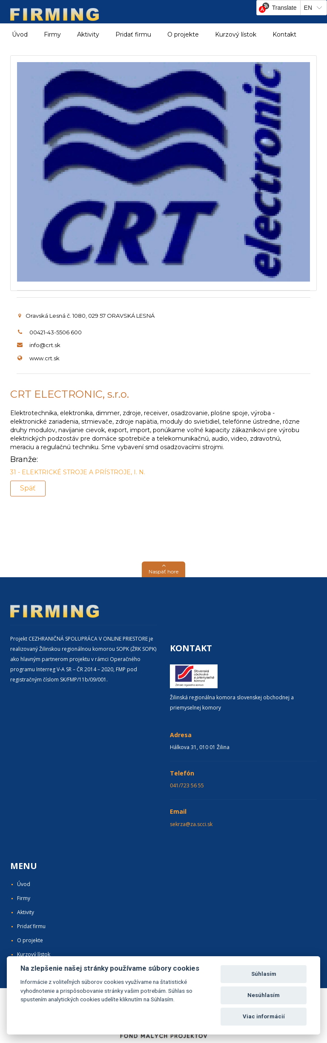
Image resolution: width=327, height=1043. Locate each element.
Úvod (20, 34)
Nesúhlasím (263, 995)
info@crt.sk (44, 345)
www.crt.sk (44, 358)
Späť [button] (28, 488)
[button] (163, 569)
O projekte (183, 34)
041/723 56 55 (187, 785)
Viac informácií (264, 1016)
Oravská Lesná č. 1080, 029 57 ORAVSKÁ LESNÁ (86, 315)
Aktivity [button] (88, 34)
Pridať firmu (133, 34)
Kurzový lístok (235, 34)
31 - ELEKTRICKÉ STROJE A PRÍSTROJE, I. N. (77, 472)
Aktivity (25, 912)
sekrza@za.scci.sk (191, 824)
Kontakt (284, 34)
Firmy (23, 898)
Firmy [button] (52, 34)
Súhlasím (263, 974)
